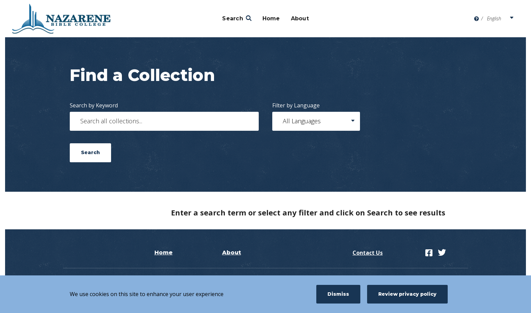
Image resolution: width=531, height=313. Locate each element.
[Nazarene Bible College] (61, 18)
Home (271, 18)
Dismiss (338, 294)
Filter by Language (296, 105)
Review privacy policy (407, 294)
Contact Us (368, 252)
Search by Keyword (94, 105)
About (300, 18)
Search (232, 18)
